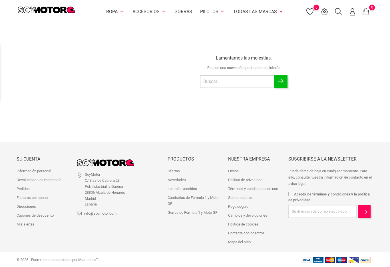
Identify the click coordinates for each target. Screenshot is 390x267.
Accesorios (149, 11)
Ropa (115, 11)
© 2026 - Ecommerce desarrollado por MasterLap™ (57, 260)
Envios (233, 171)
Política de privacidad (245, 180)
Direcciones (26, 206)
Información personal (34, 171)
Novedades (177, 180)
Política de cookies (243, 224)
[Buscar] (236, 81)
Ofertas (174, 171)
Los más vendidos (182, 189)
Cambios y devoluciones (247, 215)
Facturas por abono (32, 197)
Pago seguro (238, 206)
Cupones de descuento (35, 215)
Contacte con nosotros (246, 233)
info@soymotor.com (100, 213)
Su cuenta (28, 159)
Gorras (183, 11)
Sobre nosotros (240, 197)
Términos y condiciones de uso (253, 189)
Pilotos (212, 11)
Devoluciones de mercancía (39, 180)
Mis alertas (26, 224)
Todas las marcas (258, 11)
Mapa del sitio (239, 242)
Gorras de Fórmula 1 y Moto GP (193, 212)
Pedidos (23, 189)
